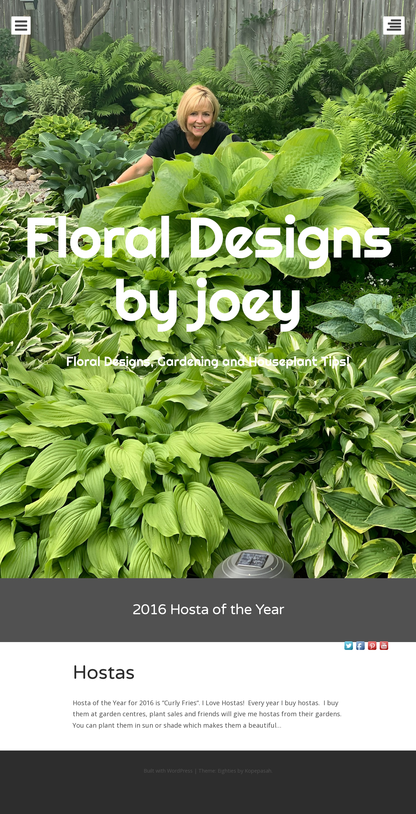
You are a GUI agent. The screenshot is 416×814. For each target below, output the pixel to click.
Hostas (104, 672)
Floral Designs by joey (208, 268)
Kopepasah (258, 770)
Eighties (227, 770)
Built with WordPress (168, 770)
